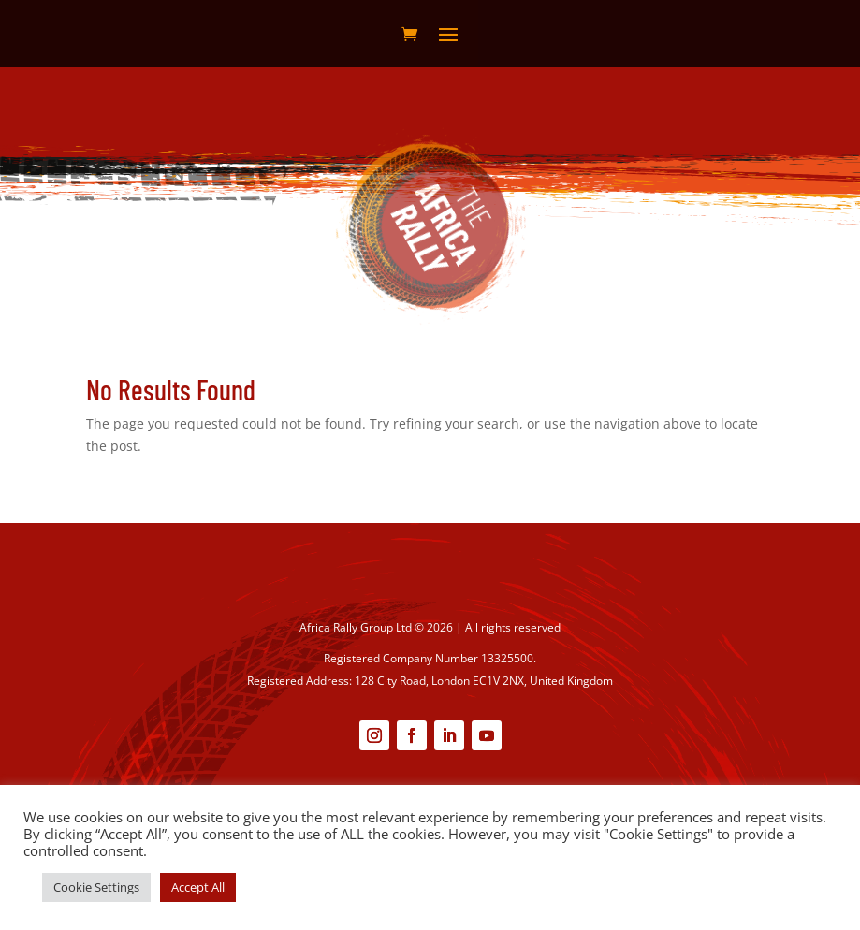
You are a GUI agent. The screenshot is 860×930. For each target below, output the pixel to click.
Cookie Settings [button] (96, 887)
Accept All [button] (198, 887)
